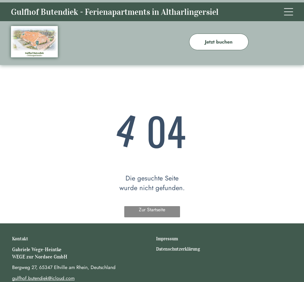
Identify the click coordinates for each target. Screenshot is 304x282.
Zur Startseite (152, 209)
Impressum (167, 238)
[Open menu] (288, 11)
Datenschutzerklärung (178, 249)
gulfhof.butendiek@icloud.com (43, 278)
